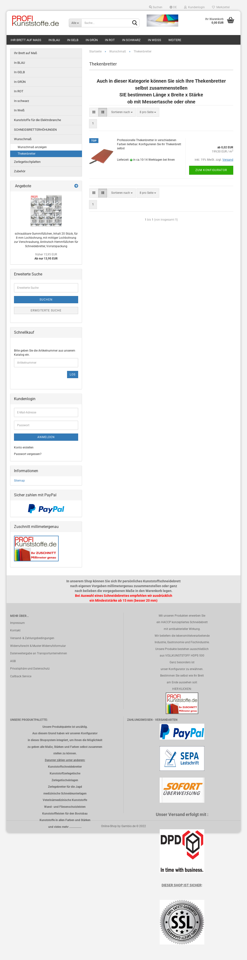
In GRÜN (92, 40)
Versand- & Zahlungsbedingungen (32, 638)
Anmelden (46, 437)
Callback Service (20, 676)
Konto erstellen (24, 447)
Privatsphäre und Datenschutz (30, 668)
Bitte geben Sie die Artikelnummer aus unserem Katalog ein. (44, 352)
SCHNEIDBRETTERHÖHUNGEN (35, 129)
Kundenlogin (194, 7)
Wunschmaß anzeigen (32, 147)
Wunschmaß (23, 139)
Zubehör (19, 171)
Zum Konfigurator (211, 170)
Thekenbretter (26, 153)
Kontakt (15, 630)
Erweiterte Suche (46, 310)
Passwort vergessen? (27, 454)
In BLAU (54, 40)
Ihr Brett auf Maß (26, 40)
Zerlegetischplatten (27, 162)
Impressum (17, 623)
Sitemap (19, 480)
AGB (13, 661)
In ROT (110, 40)
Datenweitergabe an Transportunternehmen (38, 653)
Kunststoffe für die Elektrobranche (37, 120)
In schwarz (131, 40)
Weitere (174, 40)
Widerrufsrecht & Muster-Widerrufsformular (38, 646)
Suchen (155, 7)
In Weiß (154, 40)
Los (72, 374)
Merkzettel (221, 7)
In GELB (72, 40)
